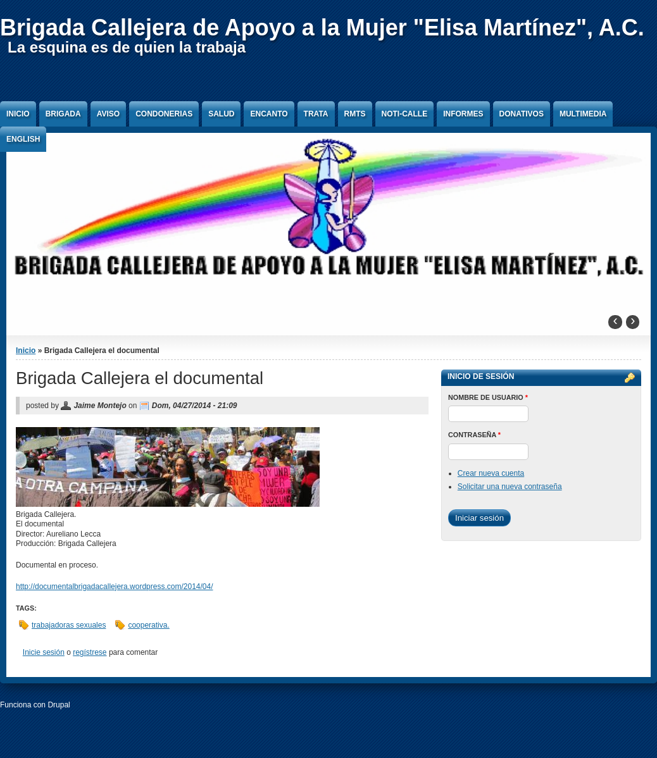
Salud (221, 113)
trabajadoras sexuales (69, 625)
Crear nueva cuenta (491, 473)
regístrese (89, 652)
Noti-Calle (405, 113)
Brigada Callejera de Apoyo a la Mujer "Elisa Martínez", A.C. (322, 27)
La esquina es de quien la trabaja (127, 47)
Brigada (63, 113)
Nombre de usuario (488, 397)
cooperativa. (148, 625)
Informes (463, 113)
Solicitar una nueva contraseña (510, 486)
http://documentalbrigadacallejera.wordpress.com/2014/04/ (114, 586)
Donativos (521, 113)
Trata (316, 113)
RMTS (355, 113)
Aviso (108, 113)
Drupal (58, 704)
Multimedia (583, 113)
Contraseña (474, 434)
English (23, 139)
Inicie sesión (44, 652)
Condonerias (163, 113)
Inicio (18, 113)
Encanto (268, 113)
